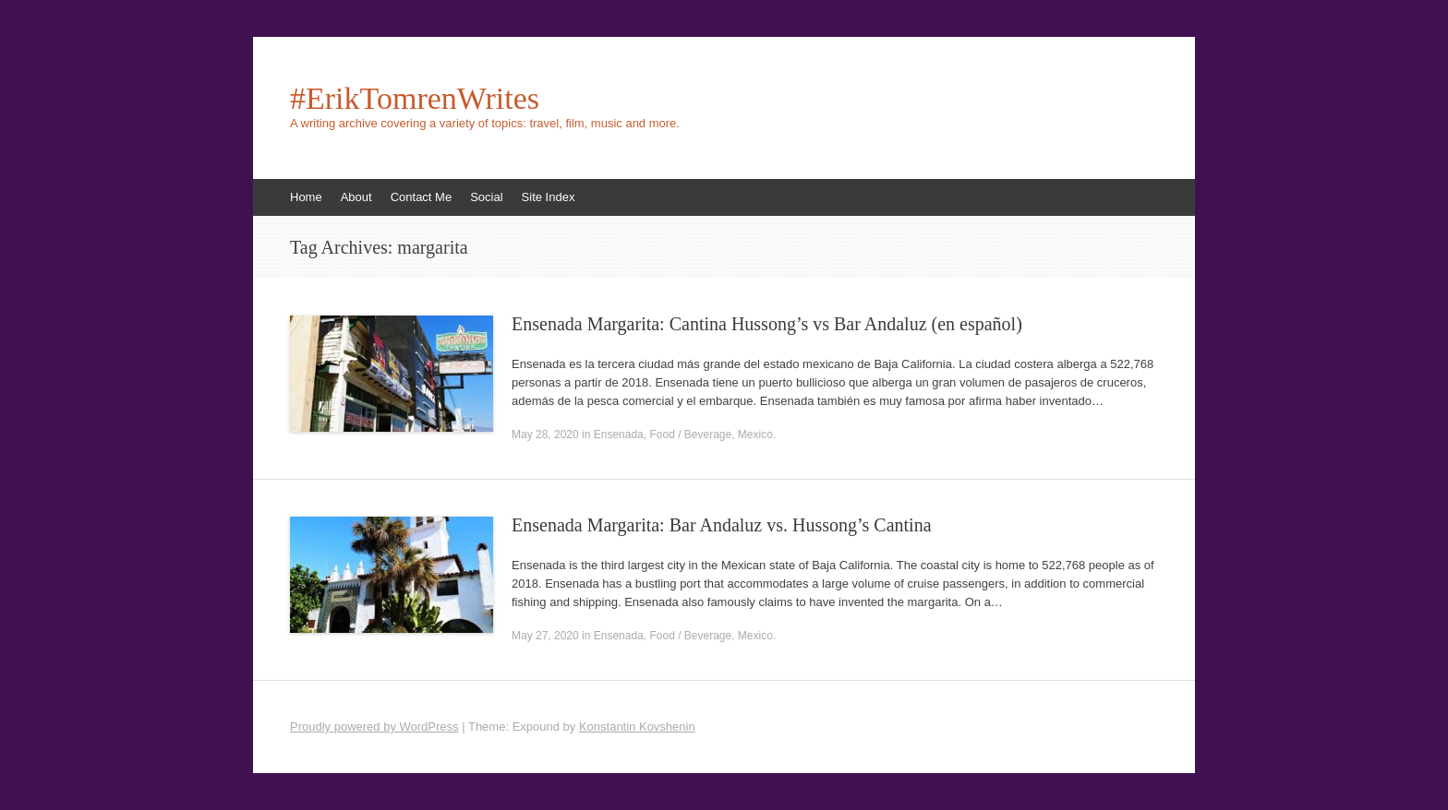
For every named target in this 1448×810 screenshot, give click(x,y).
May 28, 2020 (545, 434)
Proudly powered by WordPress (374, 726)
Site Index (548, 197)
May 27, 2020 (545, 635)
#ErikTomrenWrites (414, 98)
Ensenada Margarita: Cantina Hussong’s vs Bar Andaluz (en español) (767, 324)
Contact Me (421, 197)
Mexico (755, 434)
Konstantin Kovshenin (637, 726)
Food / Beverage (690, 434)
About (356, 197)
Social (486, 197)
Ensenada (619, 434)
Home (306, 197)
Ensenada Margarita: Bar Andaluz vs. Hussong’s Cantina (722, 525)
